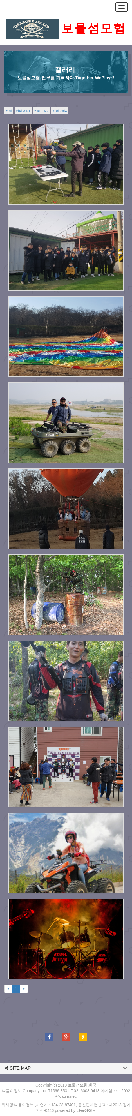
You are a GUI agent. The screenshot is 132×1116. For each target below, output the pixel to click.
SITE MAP (18, 1068)
